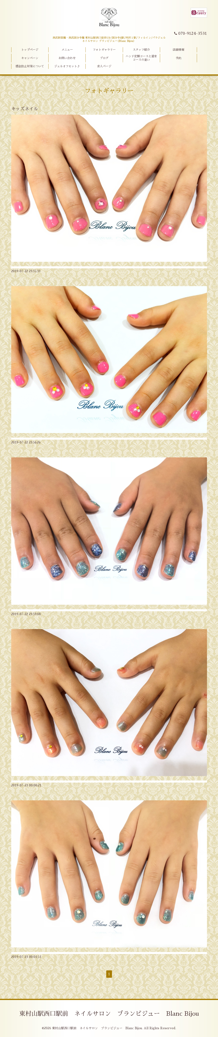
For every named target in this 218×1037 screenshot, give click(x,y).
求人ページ (104, 66)
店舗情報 (178, 49)
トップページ (29, 49)
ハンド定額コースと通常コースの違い (141, 58)
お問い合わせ (67, 58)
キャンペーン (29, 58)
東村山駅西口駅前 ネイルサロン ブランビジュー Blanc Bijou (109, 1014)
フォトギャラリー (104, 49)
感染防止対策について (29, 66)
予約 (178, 58)
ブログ (104, 58)
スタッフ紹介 (141, 49)
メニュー (67, 49)
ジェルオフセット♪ (67, 66)
